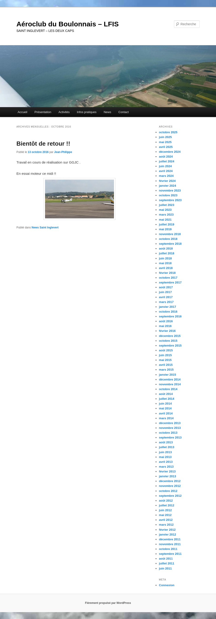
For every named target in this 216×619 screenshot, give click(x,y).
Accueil (22, 112)
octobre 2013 (168, 432)
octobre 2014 (168, 389)
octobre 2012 (168, 491)
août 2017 (166, 287)
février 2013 (167, 471)
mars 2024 (166, 176)
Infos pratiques (86, 112)
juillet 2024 (166, 161)
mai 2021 (165, 219)
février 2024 (167, 181)
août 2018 (166, 248)
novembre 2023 (170, 190)
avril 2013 (166, 462)
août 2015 (166, 350)
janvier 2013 (167, 476)
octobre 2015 (168, 340)
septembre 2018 (170, 243)
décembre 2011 (170, 539)
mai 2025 (165, 142)
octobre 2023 (168, 195)
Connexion (166, 585)
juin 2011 (165, 568)
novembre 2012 (170, 486)
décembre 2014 (170, 379)
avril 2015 (166, 364)
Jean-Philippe (63, 152)
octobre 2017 (168, 277)
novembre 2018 (170, 234)
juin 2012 (165, 510)
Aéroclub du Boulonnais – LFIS (67, 24)
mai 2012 (165, 515)
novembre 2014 (170, 384)
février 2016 (167, 331)
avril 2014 (166, 413)
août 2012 (166, 500)
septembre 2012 (170, 495)
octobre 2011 (168, 549)
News (107, 112)
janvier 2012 (167, 534)
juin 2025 (165, 137)
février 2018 (167, 273)
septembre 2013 (170, 437)
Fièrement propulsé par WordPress (108, 603)
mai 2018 (165, 263)
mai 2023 (165, 209)
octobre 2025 (168, 132)
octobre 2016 (168, 311)
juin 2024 (165, 166)
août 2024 (166, 156)
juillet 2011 (166, 563)
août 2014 (166, 394)
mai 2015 (165, 360)
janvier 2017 (167, 306)
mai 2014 (165, 408)
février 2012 (167, 529)
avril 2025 (166, 147)
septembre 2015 (170, 345)
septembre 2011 (170, 553)
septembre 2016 (170, 316)
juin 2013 (165, 452)
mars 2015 (166, 369)
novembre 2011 (170, 544)
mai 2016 (165, 326)
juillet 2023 (166, 205)
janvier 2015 (167, 374)
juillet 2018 (166, 253)
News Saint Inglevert (45, 227)
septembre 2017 (170, 282)
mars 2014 (166, 418)
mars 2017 (166, 302)
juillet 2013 (166, 447)
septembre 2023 (170, 200)
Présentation (42, 112)
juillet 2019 (166, 224)
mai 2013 (165, 457)
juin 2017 (165, 292)
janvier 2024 (167, 185)
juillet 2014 (166, 398)
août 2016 (166, 321)
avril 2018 (166, 268)
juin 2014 (165, 403)
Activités (64, 112)
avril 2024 (166, 171)
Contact (123, 112)
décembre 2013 (170, 423)
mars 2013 (166, 466)
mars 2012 (166, 524)
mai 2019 (165, 229)
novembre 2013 (170, 428)
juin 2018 (165, 258)
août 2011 (166, 558)
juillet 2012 (166, 505)
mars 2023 (166, 214)
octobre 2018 (168, 239)
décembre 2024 (170, 151)
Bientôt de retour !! (43, 143)
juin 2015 (165, 355)
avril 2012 (166, 520)
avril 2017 (166, 297)
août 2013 (166, 442)
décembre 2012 (170, 481)
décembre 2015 (170, 336)
